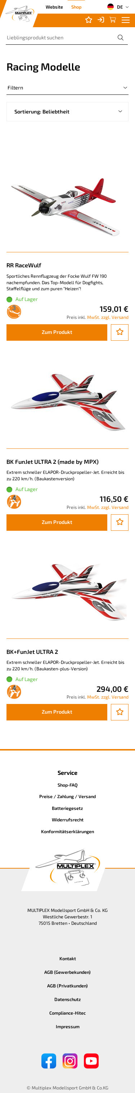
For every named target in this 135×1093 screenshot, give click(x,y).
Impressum (68, 1026)
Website (54, 7)
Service (67, 772)
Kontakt (67, 958)
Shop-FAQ (68, 785)
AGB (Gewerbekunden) (67, 972)
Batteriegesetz (67, 808)
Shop (76, 7)
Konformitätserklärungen (67, 831)
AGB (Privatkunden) (67, 985)
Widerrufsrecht (68, 819)
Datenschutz (67, 999)
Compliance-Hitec (67, 1013)
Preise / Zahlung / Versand (67, 796)
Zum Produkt (57, 332)
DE (115, 6)
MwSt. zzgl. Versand (108, 317)
